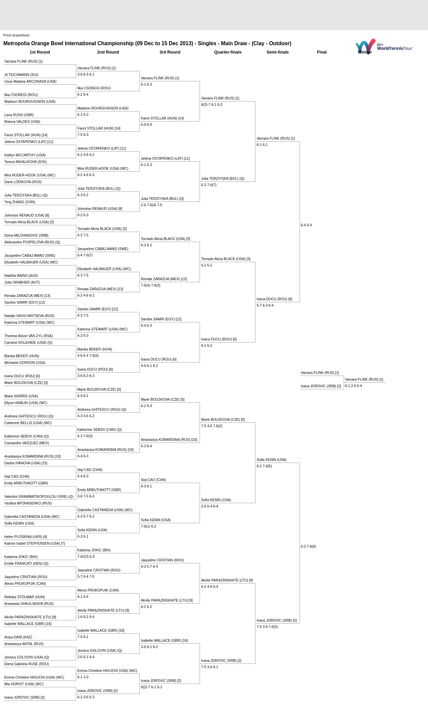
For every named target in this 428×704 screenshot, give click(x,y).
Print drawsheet (16, 35)
